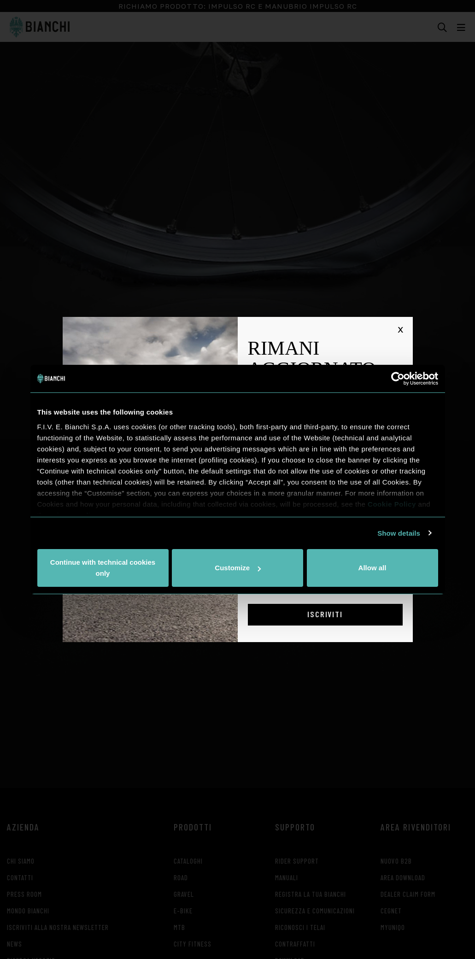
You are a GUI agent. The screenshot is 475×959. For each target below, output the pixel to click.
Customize (238, 568)
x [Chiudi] (401, 328)
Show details (398, 533)
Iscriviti (324, 614)
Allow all (372, 568)
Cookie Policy (392, 504)
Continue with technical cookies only (102, 567)
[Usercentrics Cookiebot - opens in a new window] (398, 379)
